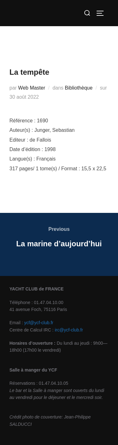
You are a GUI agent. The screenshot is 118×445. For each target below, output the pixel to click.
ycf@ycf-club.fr (38, 322)
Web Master (31, 88)
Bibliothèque (79, 88)
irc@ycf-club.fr (69, 329)
